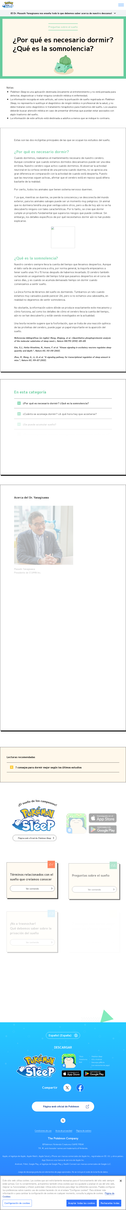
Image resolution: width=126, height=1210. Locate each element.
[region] (63, 1193)
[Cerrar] (120, 1180)
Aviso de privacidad (63, 1130)
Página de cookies (83, 1130)
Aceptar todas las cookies (81, 1203)
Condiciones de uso (43, 1130)
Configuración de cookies (17, 1203)
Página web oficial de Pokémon (61, 1106)
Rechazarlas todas (110, 1203)
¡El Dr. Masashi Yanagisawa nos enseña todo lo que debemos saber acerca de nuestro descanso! (61, 13)
